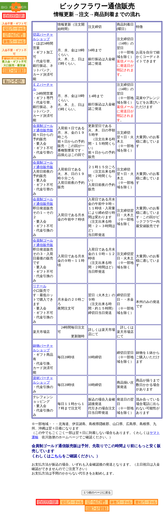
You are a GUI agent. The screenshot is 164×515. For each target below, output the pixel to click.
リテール (39, 286)
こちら (56, 456)
